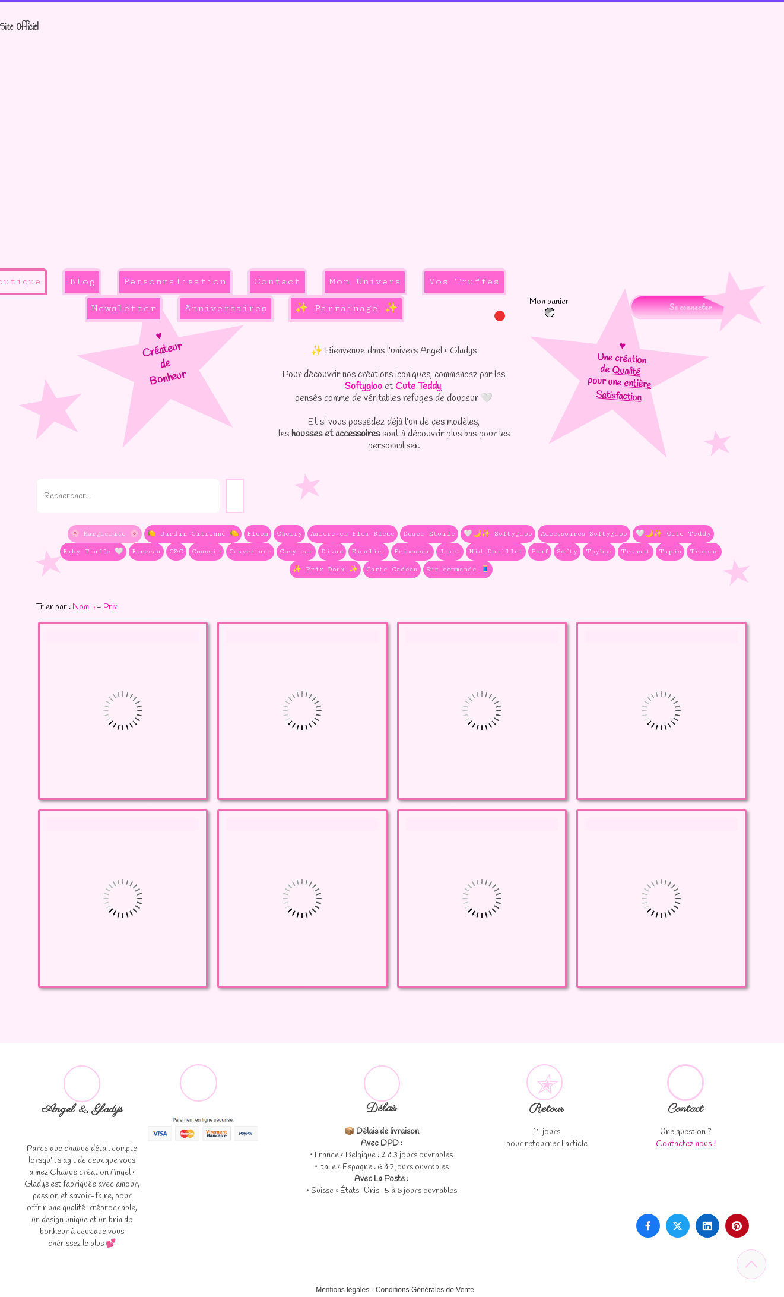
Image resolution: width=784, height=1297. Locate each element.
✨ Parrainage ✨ (346, 308)
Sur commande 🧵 (458, 569)
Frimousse (412, 551)
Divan (332, 551)
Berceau (146, 551)
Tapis (670, 551)
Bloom (257, 533)
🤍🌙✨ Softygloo (498, 533)
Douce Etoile (429, 533)
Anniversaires (226, 308)
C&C (176, 551)
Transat (635, 551)
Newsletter (123, 308)
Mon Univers (365, 281)
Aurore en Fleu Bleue (352, 533)
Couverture (250, 551)
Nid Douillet (496, 551)
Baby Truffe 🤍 (93, 551)
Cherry (289, 533)
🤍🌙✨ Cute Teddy (673, 533)
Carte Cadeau (392, 569)
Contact (277, 281)
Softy (567, 551)
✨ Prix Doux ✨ (325, 569)
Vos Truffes (463, 281)
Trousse (704, 551)
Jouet (450, 551)
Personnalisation (174, 281)
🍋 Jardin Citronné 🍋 (193, 533)
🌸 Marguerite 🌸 (105, 533)
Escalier (368, 551)
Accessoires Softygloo (584, 533)
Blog (82, 281)
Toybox (599, 551)
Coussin (206, 551)
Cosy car (296, 551)
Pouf (539, 551)
